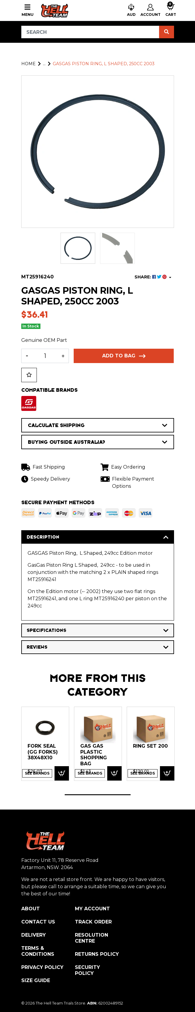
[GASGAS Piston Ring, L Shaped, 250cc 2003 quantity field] (45, 356)
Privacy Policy (42, 967)
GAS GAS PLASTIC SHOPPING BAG (93, 754)
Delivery (33, 935)
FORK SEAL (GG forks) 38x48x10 (43, 751)
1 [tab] (98, 794)
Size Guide (35, 980)
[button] (131, 10)
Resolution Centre (91, 938)
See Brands (37, 773)
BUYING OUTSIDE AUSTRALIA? (97, 442)
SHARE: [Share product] (151, 277)
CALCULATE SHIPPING (97, 425)
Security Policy (87, 970)
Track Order (93, 922)
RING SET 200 (150, 746)
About (30, 909)
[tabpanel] (45, 743)
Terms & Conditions (37, 951)
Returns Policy (97, 954)
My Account (92, 909)
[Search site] (166, 32)
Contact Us (38, 922)
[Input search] (90, 32)
